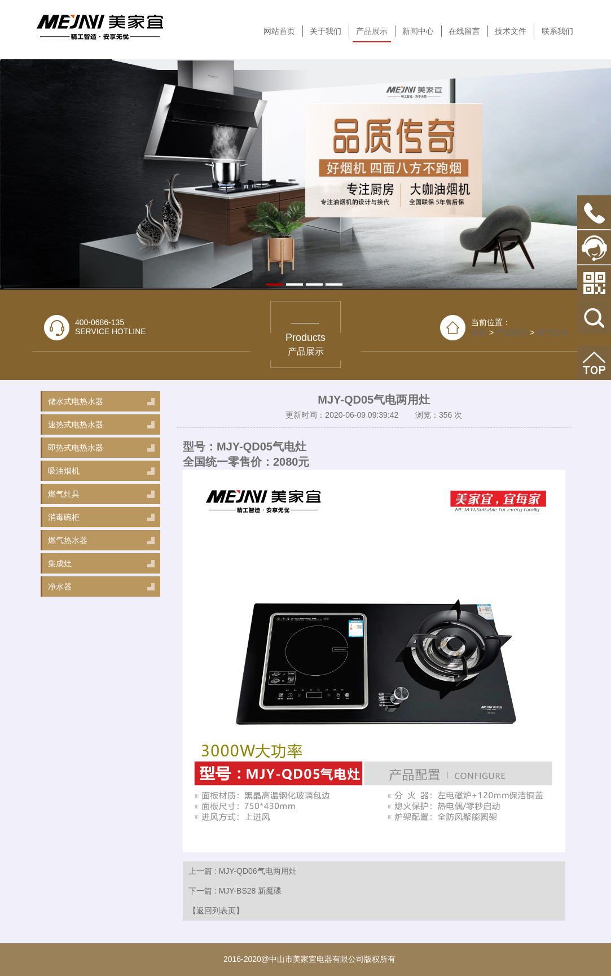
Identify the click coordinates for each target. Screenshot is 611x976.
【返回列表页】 (216, 910)
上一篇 (242, 871)
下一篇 (235, 890)
